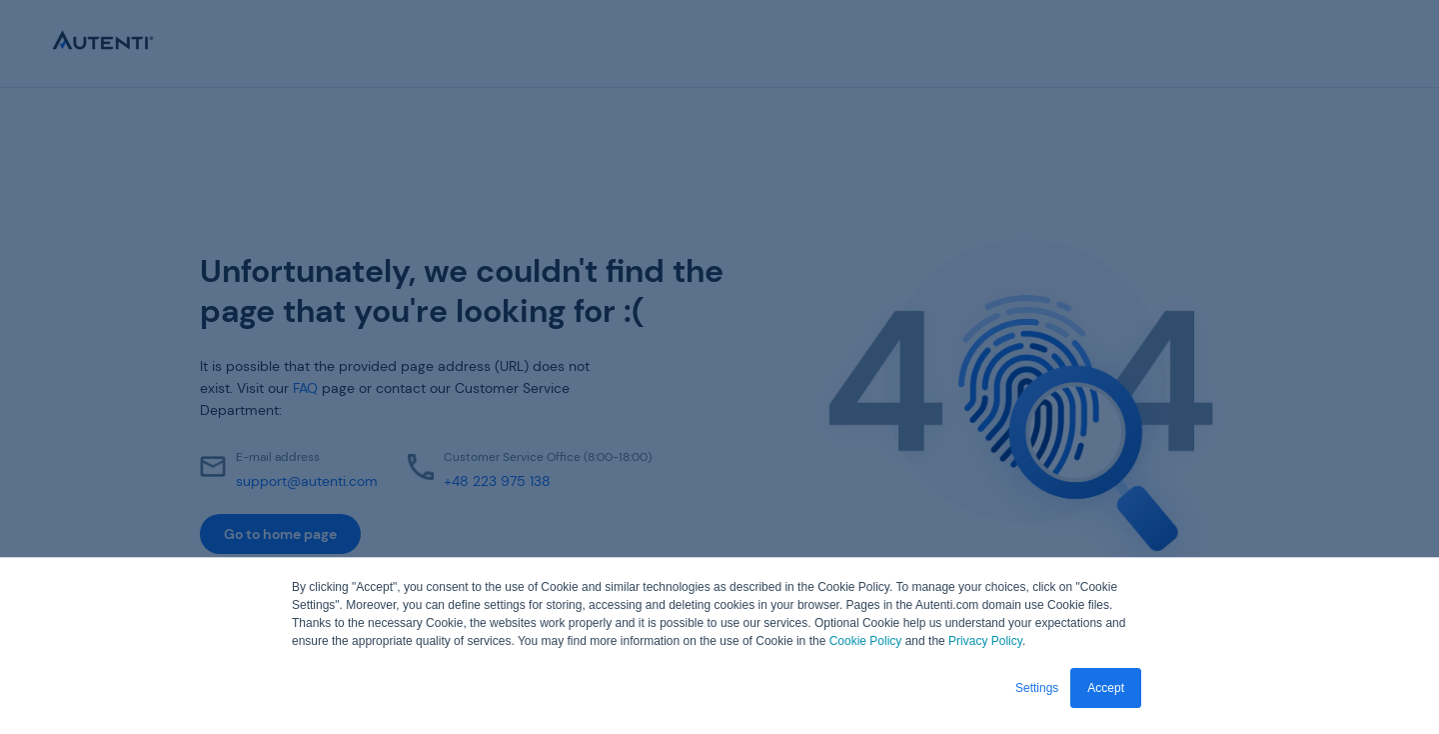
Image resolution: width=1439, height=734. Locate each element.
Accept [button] (1105, 688)
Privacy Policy (985, 641)
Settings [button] (1036, 688)
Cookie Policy (865, 641)
